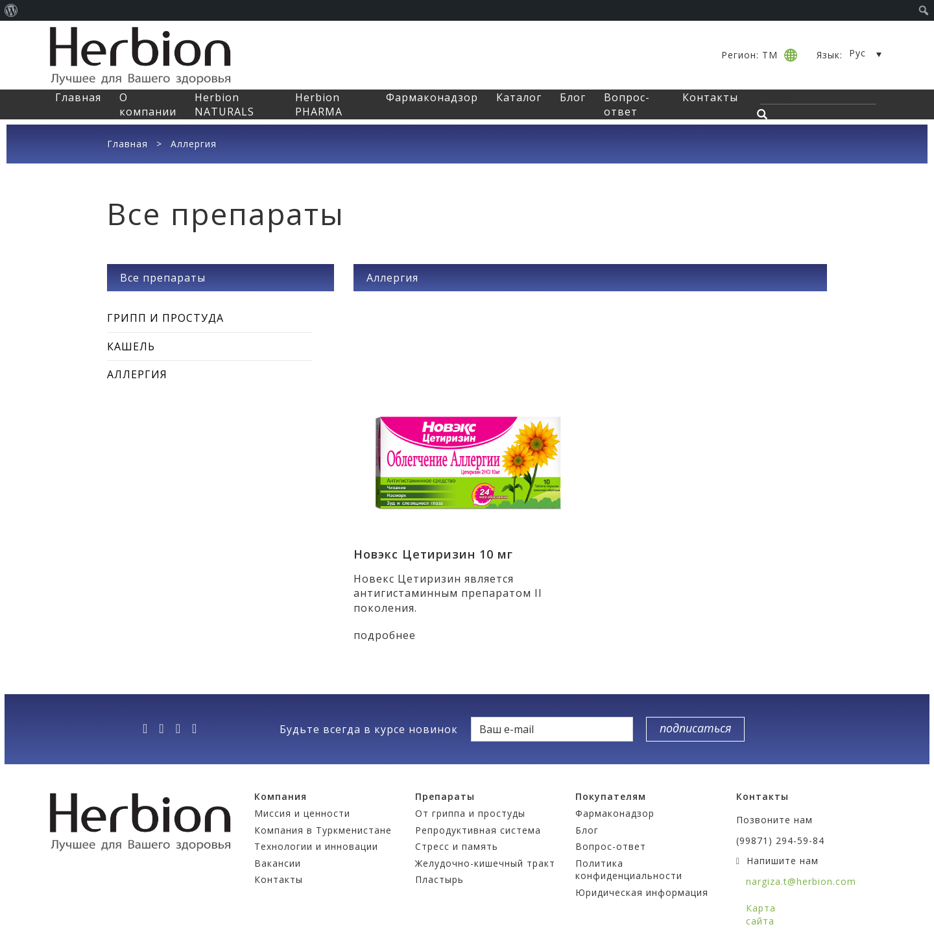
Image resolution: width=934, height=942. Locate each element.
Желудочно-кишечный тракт (485, 863)
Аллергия (137, 374)
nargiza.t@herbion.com (801, 881)
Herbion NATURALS (224, 104)
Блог (573, 97)
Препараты (445, 796)
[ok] (198, 728)
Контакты (710, 97)
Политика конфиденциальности (628, 869)
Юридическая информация (641, 892)
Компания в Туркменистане (323, 830)
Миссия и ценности (302, 813)
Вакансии (277, 863)
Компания (280, 796)
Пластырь (439, 879)
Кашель (131, 346)
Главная (78, 97)
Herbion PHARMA (318, 104)
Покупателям (610, 796)
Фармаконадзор (432, 97)
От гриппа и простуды (470, 813)
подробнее (384, 635)
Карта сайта (761, 914)
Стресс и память (456, 846)
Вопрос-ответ (627, 104)
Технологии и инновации (316, 846)
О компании (147, 104)
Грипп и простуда (165, 318)
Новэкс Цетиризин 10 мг (433, 554)
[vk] (182, 728)
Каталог (519, 97)
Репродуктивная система (478, 830)
